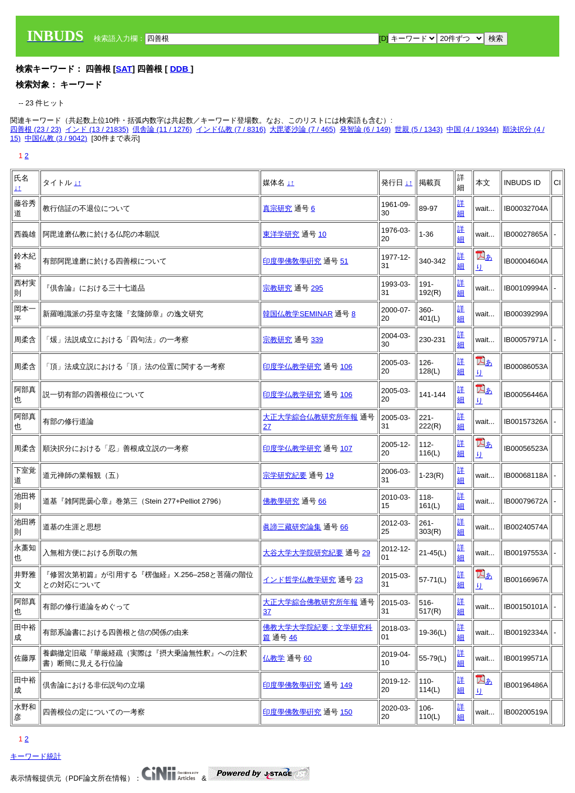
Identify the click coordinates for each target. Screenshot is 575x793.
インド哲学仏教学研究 (299, 579)
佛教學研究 (281, 501)
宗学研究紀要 (285, 475)
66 (322, 501)
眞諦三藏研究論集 (292, 527)
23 (359, 579)
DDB (180, 68)
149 (346, 685)
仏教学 (274, 658)
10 (322, 234)
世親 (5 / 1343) (418, 129)
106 (346, 366)
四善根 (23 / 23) (35, 129)
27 (267, 426)
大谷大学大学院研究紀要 (303, 552)
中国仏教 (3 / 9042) (56, 138)
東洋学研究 (281, 234)
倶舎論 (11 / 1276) (162, 129)
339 (317, 339)
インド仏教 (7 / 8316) (231, 129)
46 (293, 637)
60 (308, 658)
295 (317, 288)
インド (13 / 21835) (97, 129)
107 (346, 448)
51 (344, 261)
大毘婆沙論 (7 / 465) (302, 129)
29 (366, 552)
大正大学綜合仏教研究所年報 (310, 417)
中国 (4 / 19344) (472, 129)
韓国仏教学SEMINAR (297, 314)
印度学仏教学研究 (292, 366)
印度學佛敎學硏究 (292, 261)
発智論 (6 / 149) (365, 129)
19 (330, 475)
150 (346, 712)
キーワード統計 (35, 756)
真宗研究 (277, 208)
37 (267, 611)
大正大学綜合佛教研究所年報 (310, 602)
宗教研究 (277, 288)
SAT (124, 68)
